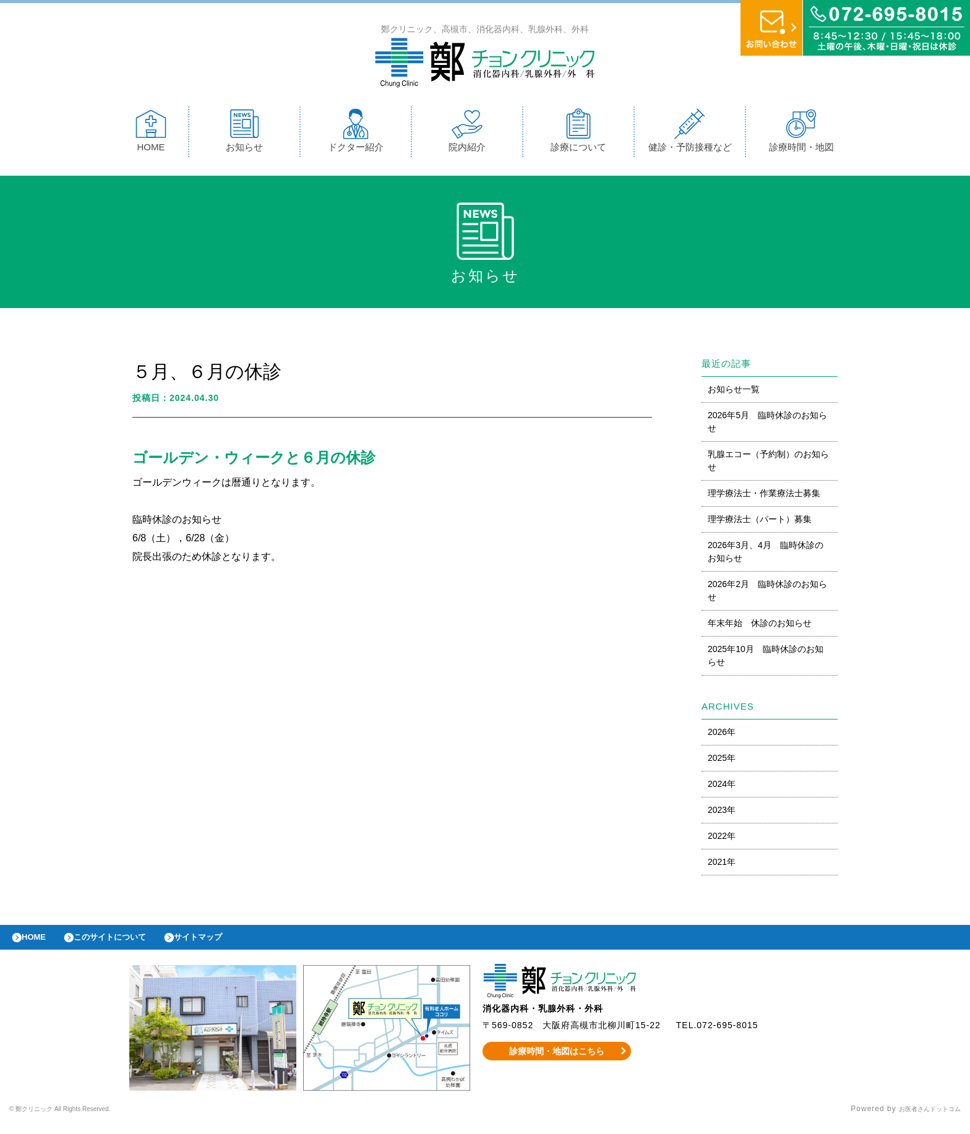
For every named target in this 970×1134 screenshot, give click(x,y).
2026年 (722, 735)
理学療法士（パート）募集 (760, 522)
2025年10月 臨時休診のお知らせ (765, 658)
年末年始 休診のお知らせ (760, 626)
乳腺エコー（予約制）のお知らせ (768, 463)
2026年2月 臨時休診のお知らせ (767, 593)
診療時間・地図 (801, 133)
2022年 (722, 839)
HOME (150, 133)
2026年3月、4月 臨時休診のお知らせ (765, 554)
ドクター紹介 (356, 133)
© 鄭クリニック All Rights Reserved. (78, 1118)
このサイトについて (126, 943)
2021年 (722, 865)
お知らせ (244, 133)
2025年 (722, 761)
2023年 (722, 813)
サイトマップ (226, 943)
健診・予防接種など (690, 133)
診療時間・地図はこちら (557, 1060)
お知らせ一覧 (734, 392)
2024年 (722, 787)
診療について (578, 133)
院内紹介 (467, 133)
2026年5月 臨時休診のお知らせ (767, 424)
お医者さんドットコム (920, 1118)
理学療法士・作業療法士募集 (764, 496)
